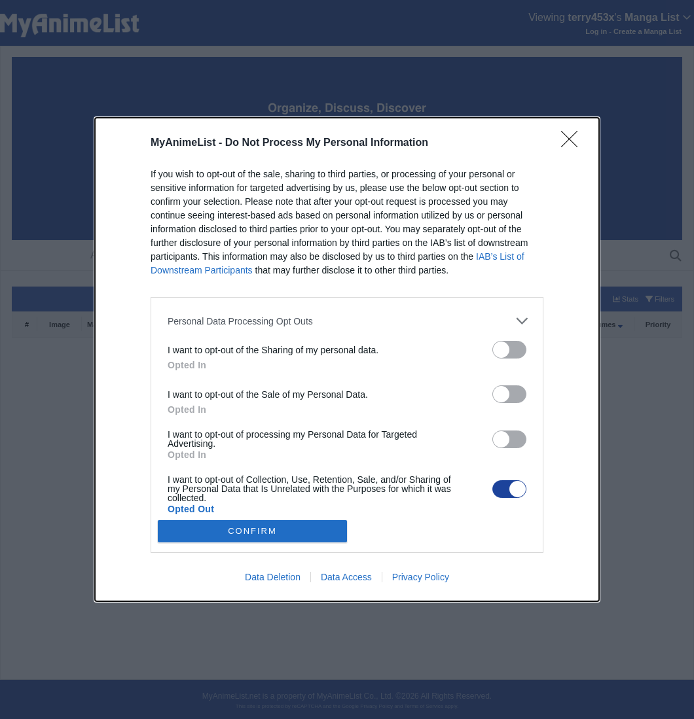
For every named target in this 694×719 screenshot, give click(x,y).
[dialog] (347, 359)
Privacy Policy (420, 577)
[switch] (509, 350)
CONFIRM (252, 531)
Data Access (346, 577)
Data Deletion (273, 577)
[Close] (573, 143)
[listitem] (347, 321)
